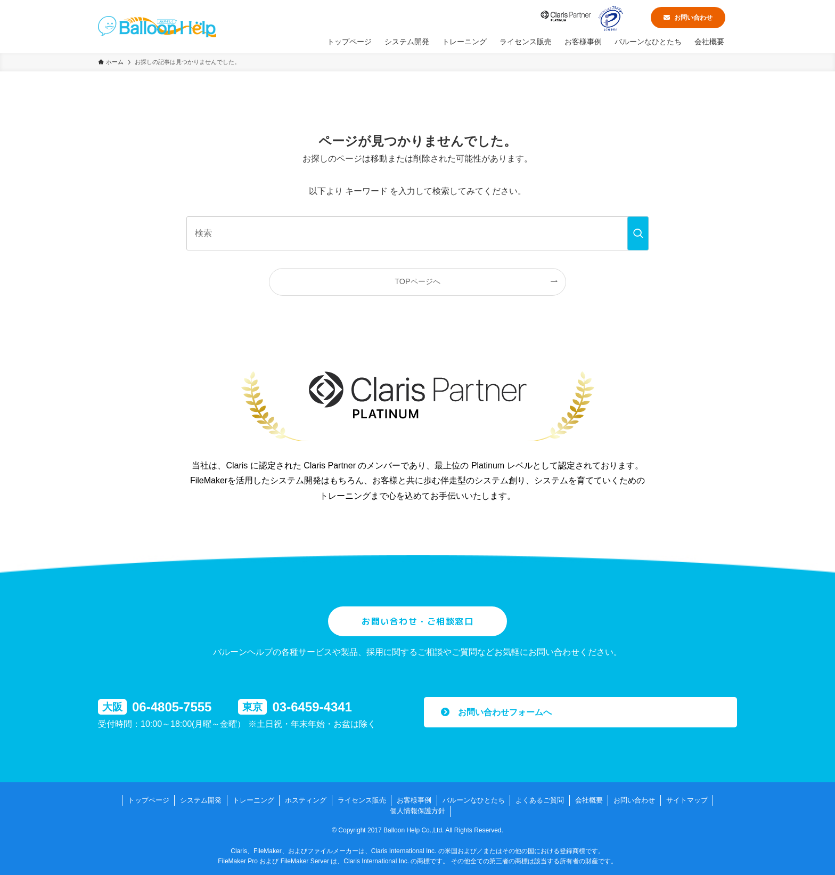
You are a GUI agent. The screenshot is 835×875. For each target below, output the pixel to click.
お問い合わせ (688, 17)
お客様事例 (414, 800)
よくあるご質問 (539, 800)
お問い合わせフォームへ (496, 712)
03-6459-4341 (311, 707)
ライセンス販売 (362, 800)
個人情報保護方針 (417, 811)
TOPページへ (417, 281)
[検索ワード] (417, 233)
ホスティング (305, 800)
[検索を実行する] (638, 233)
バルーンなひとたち (474, 800)
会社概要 (589, 800)
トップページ (148, 800)
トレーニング (253, 800)
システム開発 (201, 800)
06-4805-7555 (171, 707)
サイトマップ (687, 800)
